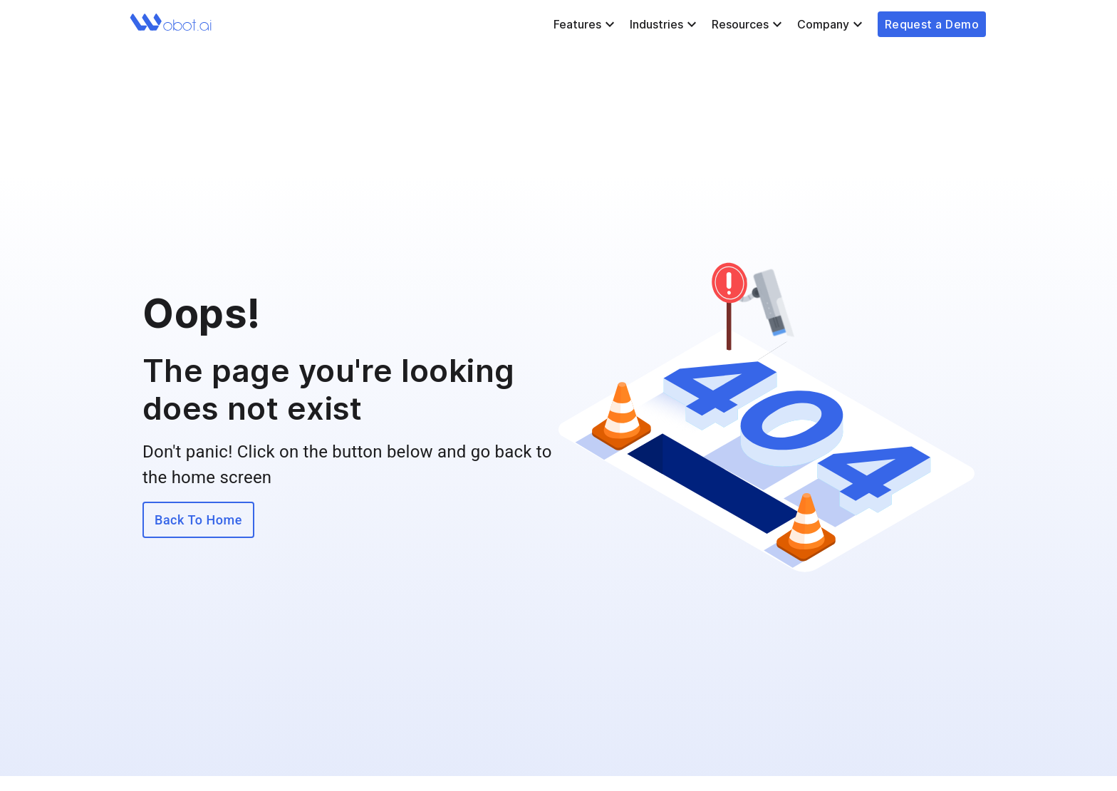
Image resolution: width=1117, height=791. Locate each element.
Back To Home (198, 520)
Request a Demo (932, 24)
